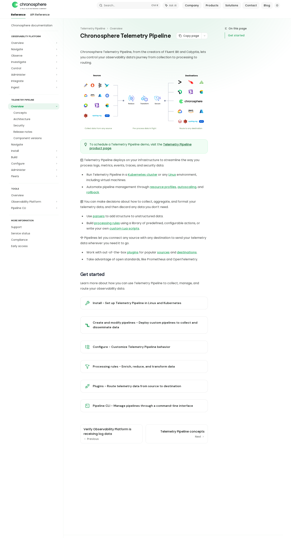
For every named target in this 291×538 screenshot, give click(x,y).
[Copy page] (188, 36)
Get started (236, 35)
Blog (267, 5)
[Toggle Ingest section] (33, 87)
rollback (92, 192)
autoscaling (186, 187)
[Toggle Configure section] (33, 163)
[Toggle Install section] (33, 151)
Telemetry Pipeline (92, 28)
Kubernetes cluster (142, 174)
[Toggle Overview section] (33, 43)
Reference (18, 15)
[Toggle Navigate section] (33, 49)
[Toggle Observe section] (33, 56)
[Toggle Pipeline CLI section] (33, 208)
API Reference (40, 15)
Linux (172, 174)
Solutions (231, 5)
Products (212, 5)
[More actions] (204, 36)
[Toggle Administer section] (33, 75)
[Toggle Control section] (33, 68)
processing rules (107, 223)
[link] (144, 303)
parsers (99, 216)
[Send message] (203, 451)
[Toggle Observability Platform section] (33, 202)
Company (192, 5)
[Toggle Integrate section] (33, 81)
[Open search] (129, 5)
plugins (132, 252)
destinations (187, 252)
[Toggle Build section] (33, 157)
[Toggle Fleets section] (33, 176)
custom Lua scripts (124, 228)
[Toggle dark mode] (277, 5)
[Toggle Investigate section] (33, 62)
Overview (116, 28)
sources (163, 252)
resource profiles (163, 187)
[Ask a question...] (144, 450)
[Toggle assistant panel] (170, 5)
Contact (251, 5)
